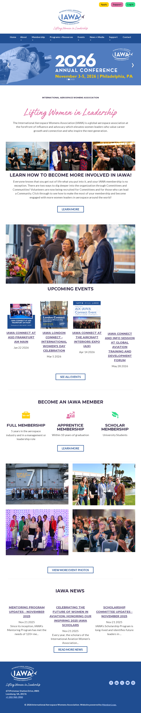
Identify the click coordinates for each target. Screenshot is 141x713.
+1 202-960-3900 (14, 697)
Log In (130, 4)
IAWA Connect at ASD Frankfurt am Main (21, 337)
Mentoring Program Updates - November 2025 (27, 612)
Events (81, 38)
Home (13, 37)
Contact (127, 37)
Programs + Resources (61, 38)
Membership (38, 38)
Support (117, 4)
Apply (104, 4)
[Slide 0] (67, 79)
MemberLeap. (109, 704)
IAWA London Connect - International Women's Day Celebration (54, 341)
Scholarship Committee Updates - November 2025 (114, 612)
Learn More (70, 209)
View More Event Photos (70, 570)
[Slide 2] (70, 79)
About (23, 38)
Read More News (70, 649)
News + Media (97, 38)
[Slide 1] (69, 79)
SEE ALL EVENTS (70, 376)
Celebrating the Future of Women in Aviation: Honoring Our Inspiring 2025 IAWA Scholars (70, 616)
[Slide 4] (73, 79)
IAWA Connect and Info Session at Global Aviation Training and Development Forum (120, 347)
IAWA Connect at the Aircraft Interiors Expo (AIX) (87, 339)
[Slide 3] (72, 79)
